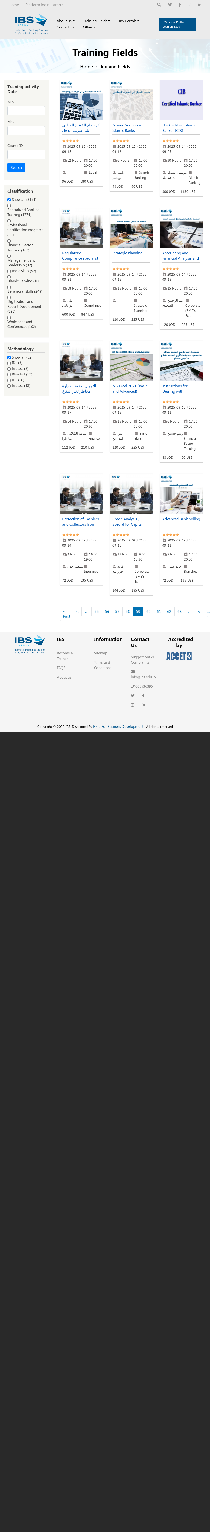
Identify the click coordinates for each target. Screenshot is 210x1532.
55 (97, 611)
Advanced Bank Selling (181, 518)
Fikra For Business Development (118, 726)
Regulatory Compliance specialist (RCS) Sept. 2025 (80, 258)
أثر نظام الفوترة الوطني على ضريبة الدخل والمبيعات (81, 130)
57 (117, 611)
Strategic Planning (127, 252)
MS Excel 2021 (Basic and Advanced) (129, 388)
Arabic (58, 4)
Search (16, 167)
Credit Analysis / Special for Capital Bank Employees (127, 524)
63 (179, 611)
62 (169, 611)
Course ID (15, 145)
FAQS (61, 667)
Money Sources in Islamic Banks (127, 127)
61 (159, 611)
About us (64, 20)
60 (148, 611)
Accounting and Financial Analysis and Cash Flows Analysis (180, 258)
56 (107, 611)
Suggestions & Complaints (142, 659)
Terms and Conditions (102, 665)
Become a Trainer (65, 656)
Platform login (37, 4)
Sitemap (100, 653)
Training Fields (95, 20)
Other (88, 26)
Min (10, 101)
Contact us (65, 26)
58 (128, 611)
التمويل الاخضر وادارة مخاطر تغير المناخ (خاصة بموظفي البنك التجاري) (79, 393)
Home (14, 4)
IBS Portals (127, 20)
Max (10, 121)
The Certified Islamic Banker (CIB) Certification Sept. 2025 (179, 132)
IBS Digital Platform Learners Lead (175, 24)
